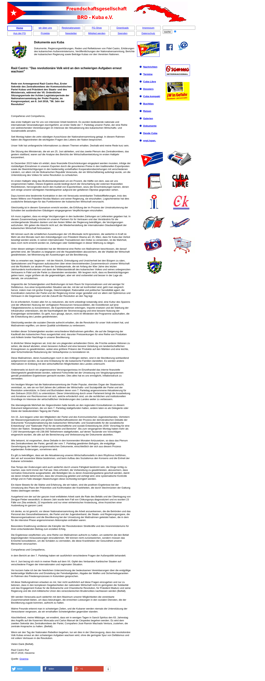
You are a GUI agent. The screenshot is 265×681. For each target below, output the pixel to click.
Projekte (45, 33)
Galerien (148, 118)
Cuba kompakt (151, 96)
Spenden (122, 33)
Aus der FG (19, 33)
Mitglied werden (96, 33)
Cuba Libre (149, 81)
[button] (25, 669)
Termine (148, 74)
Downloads (122, 27)
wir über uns (45, 27)
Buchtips (148, 103)
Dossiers (148, 89)
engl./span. (149, 140)
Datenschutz (148, 33)
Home (19, 28)
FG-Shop (97, 27)
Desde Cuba (150, 133)
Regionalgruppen (71, 27)
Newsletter (71, 33)
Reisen (147, 111)
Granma (24, 658)
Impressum (148, 27)
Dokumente (150, 125)
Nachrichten (150, 66)
